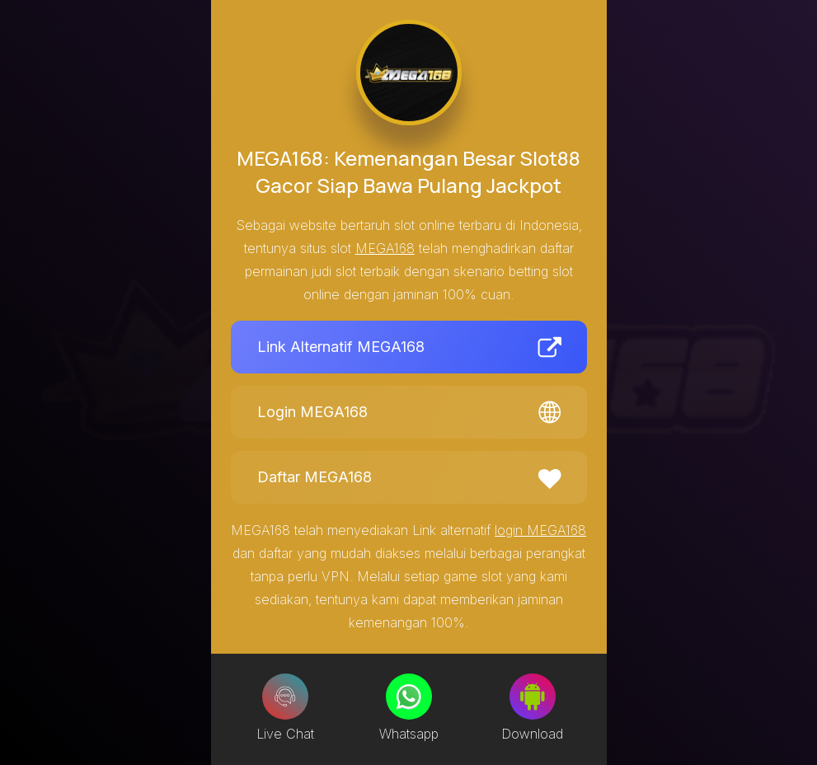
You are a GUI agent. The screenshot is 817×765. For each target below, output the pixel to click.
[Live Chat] (285, 696)
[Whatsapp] (409, 696)
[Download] (532, 696)
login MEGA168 (540, 530)
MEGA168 (385, 248)
